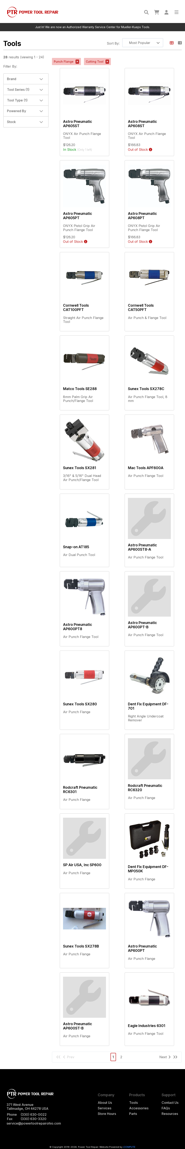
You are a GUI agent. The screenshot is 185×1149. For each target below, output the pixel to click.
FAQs (166, 1108)
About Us (105, 1103)
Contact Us (170, 1103)
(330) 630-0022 (34, 1114)
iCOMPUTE (129, 1147)
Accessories (138, 1108)
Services (104, 1108)
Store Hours (107, 1114)
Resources (170, 1114)
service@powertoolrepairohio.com (34, 1123)
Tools (133, 1103)
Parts (133, 1114)
